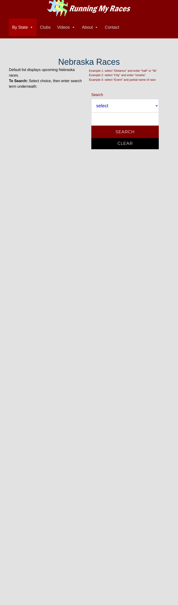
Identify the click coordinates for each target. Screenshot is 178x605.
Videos (63, 27)
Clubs (45, 27)
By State (20, 27)
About (87, 27)
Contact (112, 27)
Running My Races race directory (89, 8)
